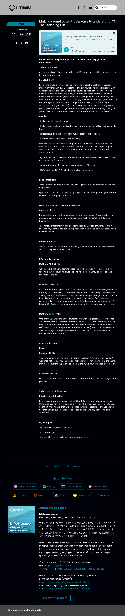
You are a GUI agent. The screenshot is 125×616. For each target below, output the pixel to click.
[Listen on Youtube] (103, 495)
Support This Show (55, 598)
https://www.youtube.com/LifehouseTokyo (81, 569)
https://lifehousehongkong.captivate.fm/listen (64, 589)
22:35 (51, 314)
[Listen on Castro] (61, 495)
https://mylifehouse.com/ (59, 565)
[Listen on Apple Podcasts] (25, 487)
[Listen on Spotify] (49, 487)
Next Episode (52, 466)
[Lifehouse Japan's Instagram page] (82, 8)
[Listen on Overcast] (41, 495)
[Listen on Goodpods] (82, 495)
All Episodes (73, 466)
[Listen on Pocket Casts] (99, 487)
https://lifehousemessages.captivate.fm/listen (64, 582)
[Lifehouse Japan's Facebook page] (79, 8)
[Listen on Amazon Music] (72, 487)
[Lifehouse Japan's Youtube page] (89, 8)
